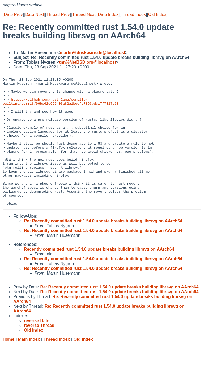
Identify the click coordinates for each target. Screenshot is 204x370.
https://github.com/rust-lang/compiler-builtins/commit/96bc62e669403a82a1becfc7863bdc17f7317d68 (61, 106)
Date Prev (13, 14)
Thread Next (83, 14)
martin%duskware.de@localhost (92, 52)
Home (8, 365)
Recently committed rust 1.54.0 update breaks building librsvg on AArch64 (99, 275)
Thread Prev (58, 14)
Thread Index (133, 14)
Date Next (34, 14)
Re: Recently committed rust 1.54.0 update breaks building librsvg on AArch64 (103, 246)
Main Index (29, 365)
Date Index (108, 14)
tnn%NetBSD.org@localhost (87, 62)
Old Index (157, 14)
